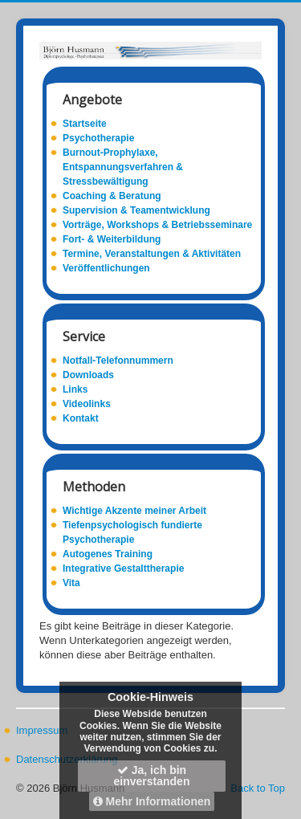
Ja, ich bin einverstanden (152, 776)
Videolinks (87, 404)
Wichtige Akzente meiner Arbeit (134, 510)
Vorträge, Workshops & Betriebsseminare (157, 224)
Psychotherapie (98, 138)
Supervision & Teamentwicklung (136, 210)
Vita (71, 583)
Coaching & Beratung (112, 196)
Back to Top (257, 788)
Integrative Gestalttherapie (123, 568)
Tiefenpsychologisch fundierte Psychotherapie (132, 532)
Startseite (85, 123)
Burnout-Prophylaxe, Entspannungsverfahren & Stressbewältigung (123, 167)
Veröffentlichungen (106, 268)
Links (75, 389)
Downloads (88, 375)
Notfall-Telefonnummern (118, 360)
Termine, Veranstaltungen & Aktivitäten (152, 253)
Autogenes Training (108, 554)
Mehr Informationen (152, 801)
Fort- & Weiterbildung (112, 239)
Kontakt (81, 418)
